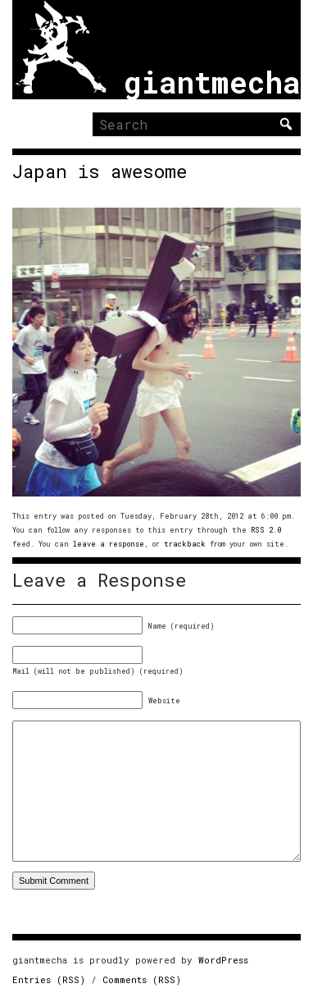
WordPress (223, 960)
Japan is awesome (99, 171)
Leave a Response (99, 580)
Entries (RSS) (48, 979)
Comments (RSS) (141, 979)
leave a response (108, 543)
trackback (185, 543)
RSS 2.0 (266, 529)
